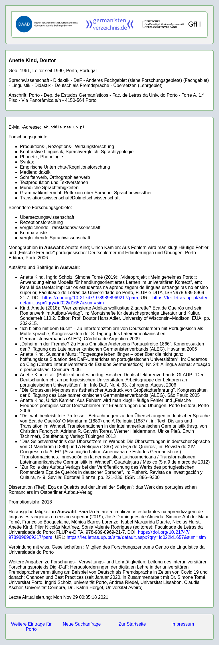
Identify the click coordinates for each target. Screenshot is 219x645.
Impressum (182, 624)
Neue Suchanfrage (82, 624)
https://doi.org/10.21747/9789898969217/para (90, 297)
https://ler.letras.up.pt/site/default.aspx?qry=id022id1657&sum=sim (136, 537)
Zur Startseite (132, 624)
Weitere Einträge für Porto (31, 627)
